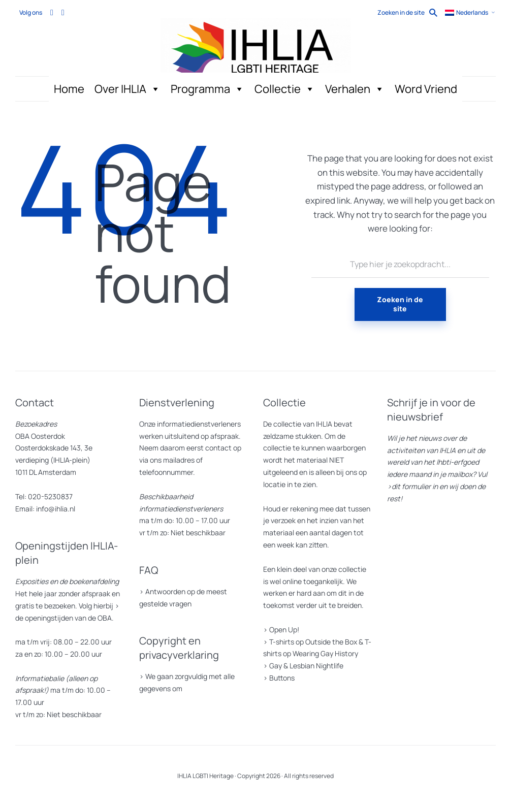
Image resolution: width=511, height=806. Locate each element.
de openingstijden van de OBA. (64, 618)
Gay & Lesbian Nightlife (306, 665)
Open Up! (284, 629)
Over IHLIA (127, 89)
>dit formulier (409, 486)
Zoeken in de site (400, 304)
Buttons (282, 678)
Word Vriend (426, 88)
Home (69, 88)
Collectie (284, 89)
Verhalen (355, 89)
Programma (207, 89)
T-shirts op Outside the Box (313, 642)
